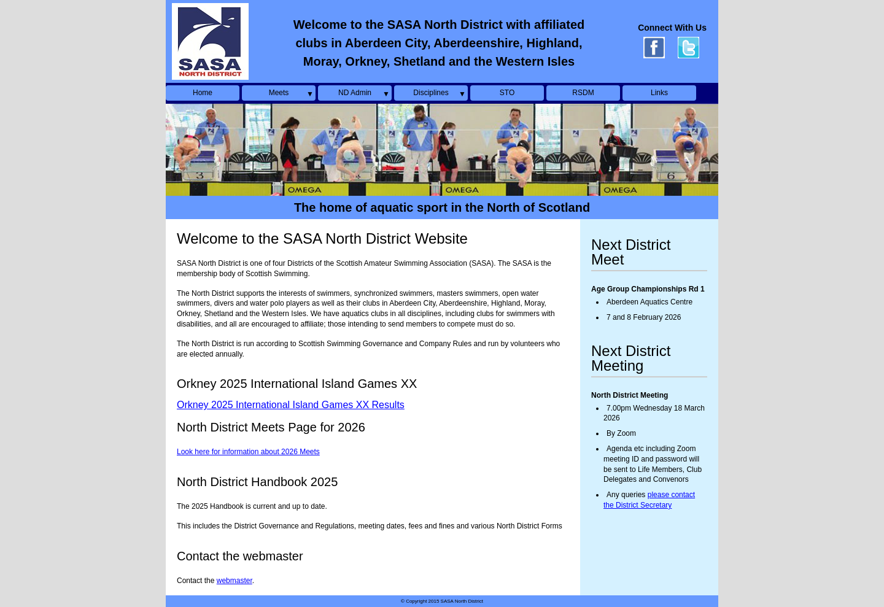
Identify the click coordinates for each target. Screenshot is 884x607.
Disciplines (430, 92)
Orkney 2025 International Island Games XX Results (291, 405)
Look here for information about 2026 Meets (248, 451)
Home (202, 92)
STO (507, 92)
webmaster (234, 580)
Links (659, 92)
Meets (279, 92)
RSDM (583, 92)
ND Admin (354, 92)
